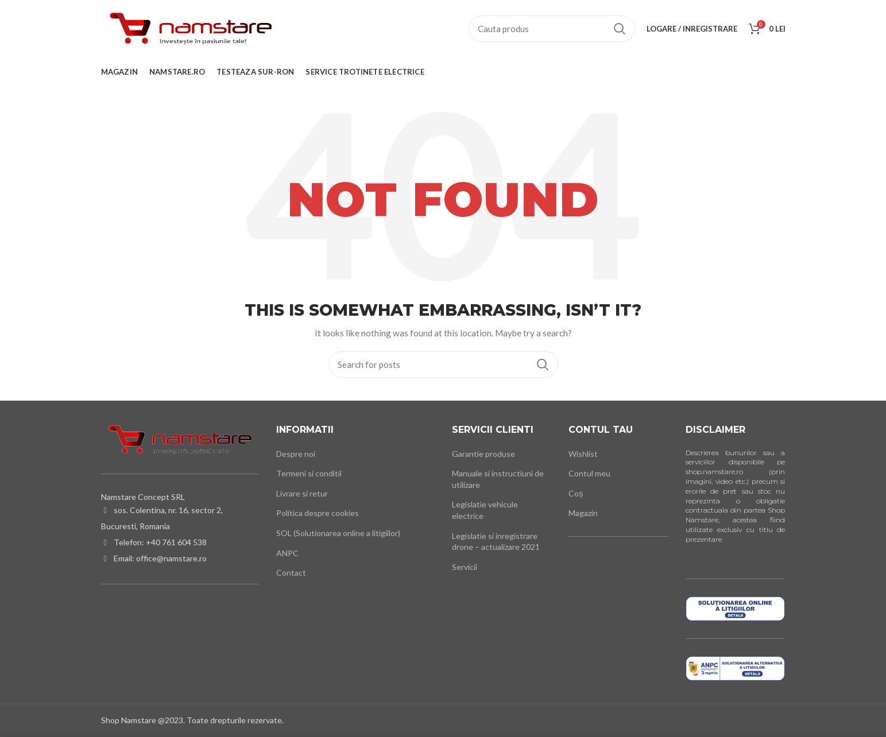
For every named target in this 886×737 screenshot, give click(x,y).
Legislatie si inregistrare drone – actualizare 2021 (496, 541)
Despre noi (295, 454)
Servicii (464, 567)
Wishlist (583, 454)
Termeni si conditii (309, 473)
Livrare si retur (302, 493)
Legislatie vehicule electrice (485, 510)
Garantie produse (483, 454)
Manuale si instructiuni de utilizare (498, 479)
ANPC (287, 553)
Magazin (583, 513)
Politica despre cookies (317, 513)
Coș (575, 493)
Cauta (619, 28)
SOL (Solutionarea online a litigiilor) (338, 533)
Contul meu (589, 473)
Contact (291, 572)
